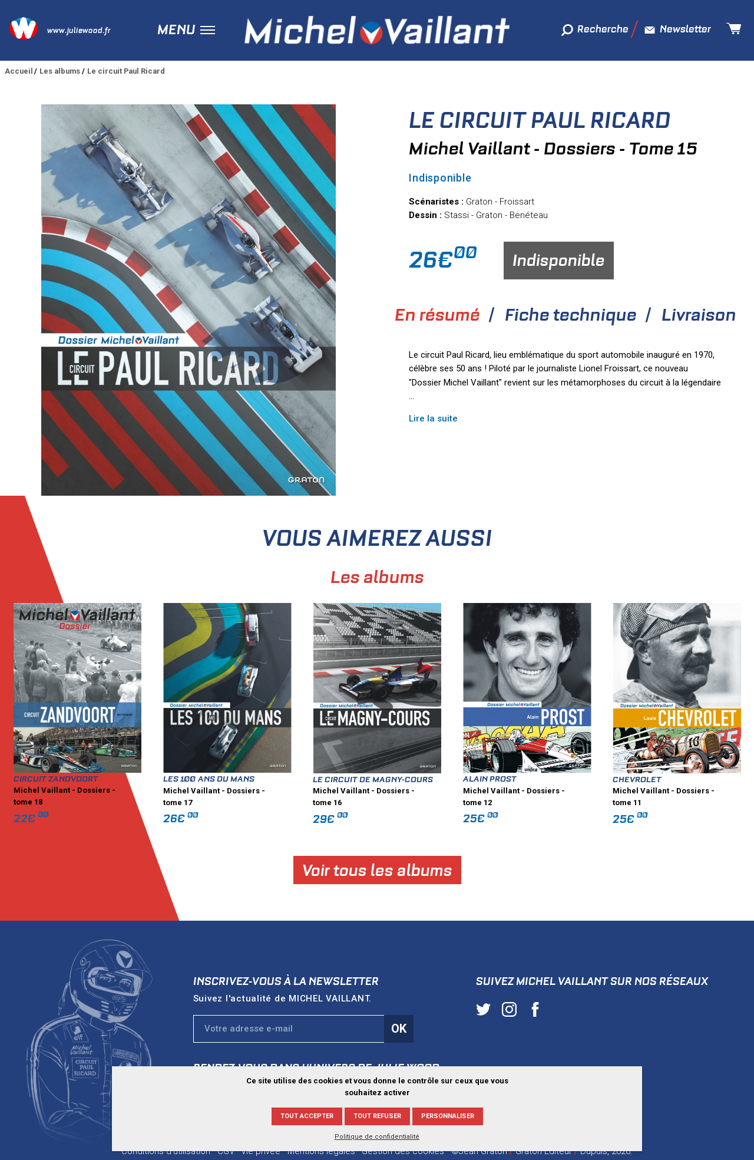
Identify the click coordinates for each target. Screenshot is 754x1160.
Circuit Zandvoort (214, 778)
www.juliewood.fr (78, 30)
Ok (398, 1028)
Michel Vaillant (377, 30)
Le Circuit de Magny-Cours (532, 779)
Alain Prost (648, 778)
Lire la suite (433, 418)
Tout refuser (377, 1116)
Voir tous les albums (536, 870)
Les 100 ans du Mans (367, 778)
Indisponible (558, 260)
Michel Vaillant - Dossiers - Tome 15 (553, 148)
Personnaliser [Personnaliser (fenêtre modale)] (447, 1116)
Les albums (59, 71)
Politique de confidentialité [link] (377, 1137)
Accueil (19, 71)
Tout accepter (306, 1116)
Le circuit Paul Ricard (126, 71)
